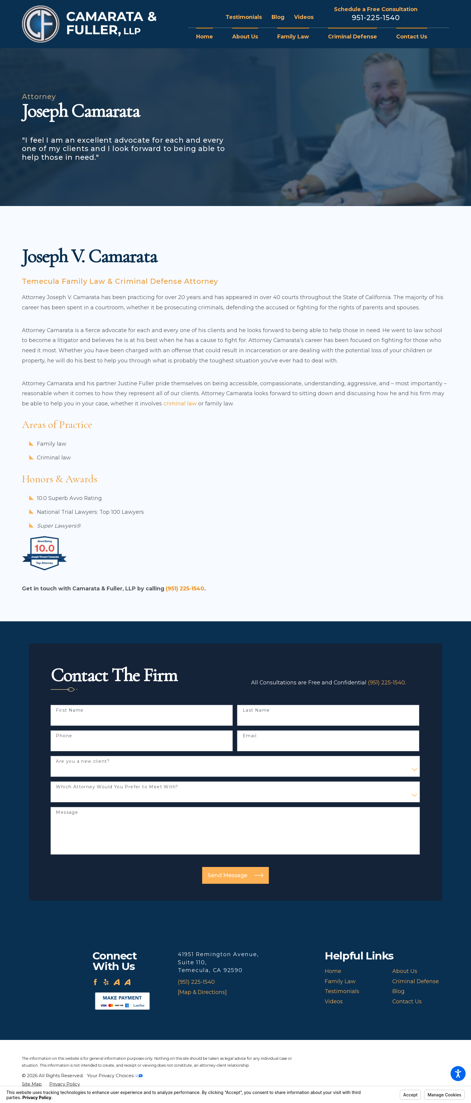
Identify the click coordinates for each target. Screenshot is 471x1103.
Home (333, 971)
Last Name (256, 710)
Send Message (236, 875)
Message (67, 812)
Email (250, 735)
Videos (304, 17)
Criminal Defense (415, 981)
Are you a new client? (83, 761)
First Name (70, 710)
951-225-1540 (376, 18)
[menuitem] (209, 36)
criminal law (180, 403)
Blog (278, 17)
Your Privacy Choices (115, 1075)
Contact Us (407, 1001)
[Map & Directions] (202, 992)
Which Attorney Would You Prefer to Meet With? (117, 786)
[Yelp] (106, 982)
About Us (404, 971)
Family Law (340, 981)
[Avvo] (117, 982)
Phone (64, 735)
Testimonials (244, 17)
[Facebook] (95, 982)
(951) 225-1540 (185, 588)
